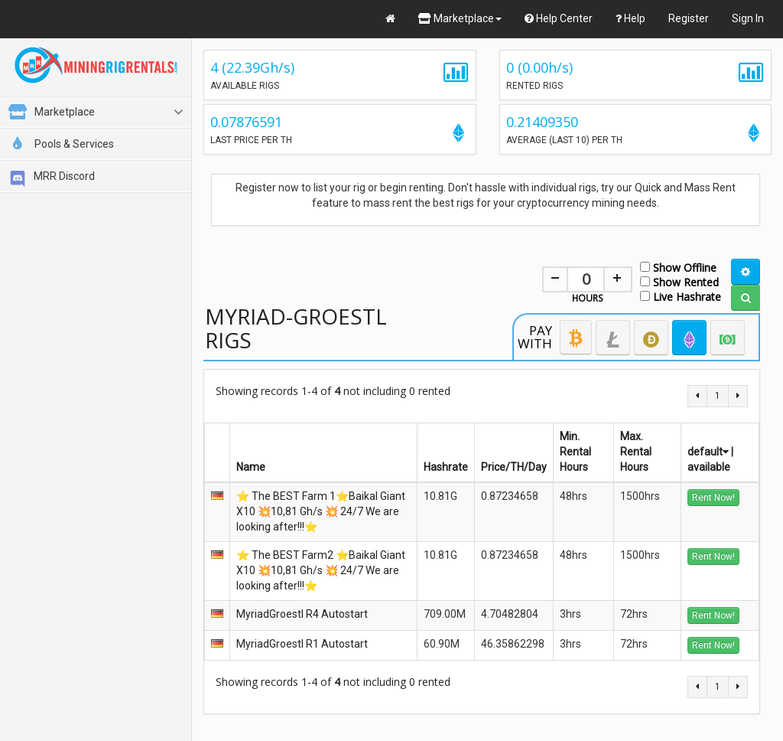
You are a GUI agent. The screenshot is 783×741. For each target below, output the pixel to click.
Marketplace (460, 18)
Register (688, 18)
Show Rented (679, 281)
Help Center (559, 18)
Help (630, 18)
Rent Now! (713, 497)
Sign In (748, 18)
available (708, 467)
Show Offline (678, 266)
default (708, 452)
